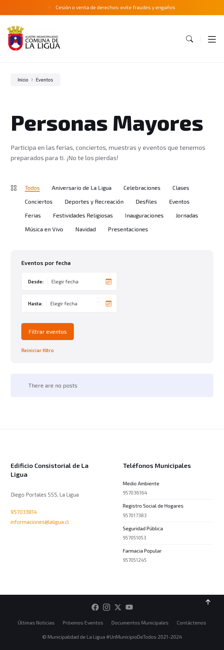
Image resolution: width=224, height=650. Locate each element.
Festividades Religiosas (83, 215)
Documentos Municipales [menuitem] (140, 623)
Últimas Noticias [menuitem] (36, 623)
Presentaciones (128, 229)
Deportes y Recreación (94, 201)
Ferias (33, 215)
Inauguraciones (144, 215)
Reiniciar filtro (37, 350)
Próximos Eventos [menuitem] (83, 623)
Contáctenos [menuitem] (191, 623)
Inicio (23, 80)
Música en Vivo (44, 229)
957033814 (24, 512)
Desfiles (146, 201)
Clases (181, 187)
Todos (32, 187)
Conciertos (39, 201)
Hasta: (35, 303)
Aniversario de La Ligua (81, 187)
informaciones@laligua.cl (40, 522)
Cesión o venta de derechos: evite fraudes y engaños (115, 7)
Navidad (85, 229)
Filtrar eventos (47, 331)
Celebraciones (142, 187)
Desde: (36, 281)
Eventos (44, 80)
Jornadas (187, 215)
